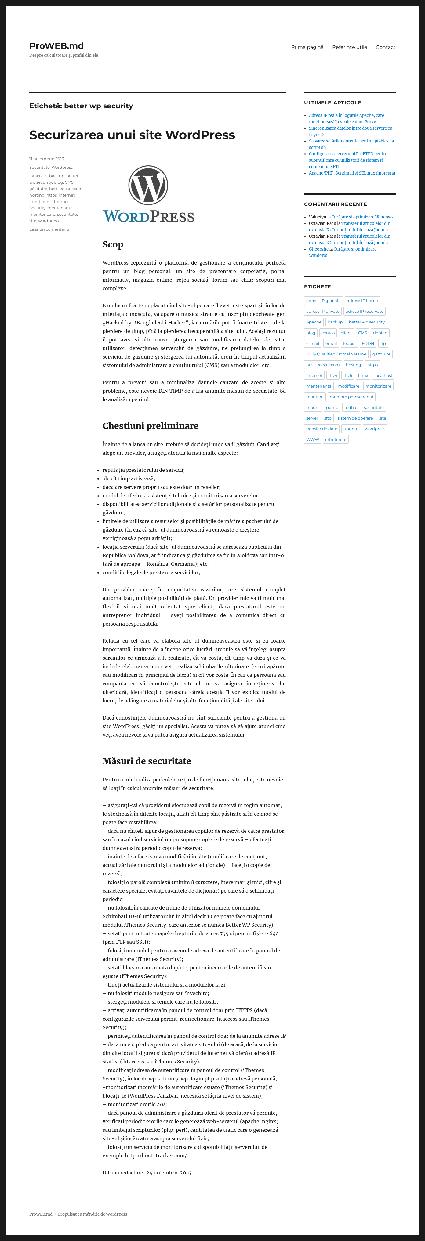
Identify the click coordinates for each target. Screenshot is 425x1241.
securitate (67, 214)
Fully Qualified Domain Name (336, 354)
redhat (351, 407)
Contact (386, 47)
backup (56, 175)
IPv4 (333, 375)
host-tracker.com (66, 188)
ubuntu (351, 428)
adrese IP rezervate (364, 311)
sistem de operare (355, 418)
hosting (37, 195)
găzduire (38, 188)
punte (332, 407)
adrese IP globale (323, 300)
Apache (313, 321)
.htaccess (38, 175)
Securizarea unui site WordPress (132, 134)
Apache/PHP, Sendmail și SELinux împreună (352, 173)
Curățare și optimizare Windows (363, 217)
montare (315, 396)
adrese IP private (323, 311)
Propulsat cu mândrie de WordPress (92, 1214)
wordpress (48, 220)
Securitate (39, 167)
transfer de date (321, 428)
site (32, 220)
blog (58, 182)
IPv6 (347, 375)
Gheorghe (319, 249)
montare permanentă (351, 396)
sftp (328, 418)
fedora (349, 343)
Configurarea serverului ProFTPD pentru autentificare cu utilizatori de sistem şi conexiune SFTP (348, 160)
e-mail (312, 343)
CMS (69, 182)
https (51, 195)
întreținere (40, 201)
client (346, 332)
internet (67, 195)
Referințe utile (349, 47)
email (331, 343)
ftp (383, 343)
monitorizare (42, 214)
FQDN (368, 343)
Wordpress (62, 167)
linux (363, 375)
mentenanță (60, 207)
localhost (383, 375)
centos (328, 332)
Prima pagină (307, 47)
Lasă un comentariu (49, 229)
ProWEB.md (56, 46)
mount (313, 407)
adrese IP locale (362, 300)
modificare (348, 386)
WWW (312, 439)
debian (380, 332)
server (312, 418)
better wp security (367, 321)
